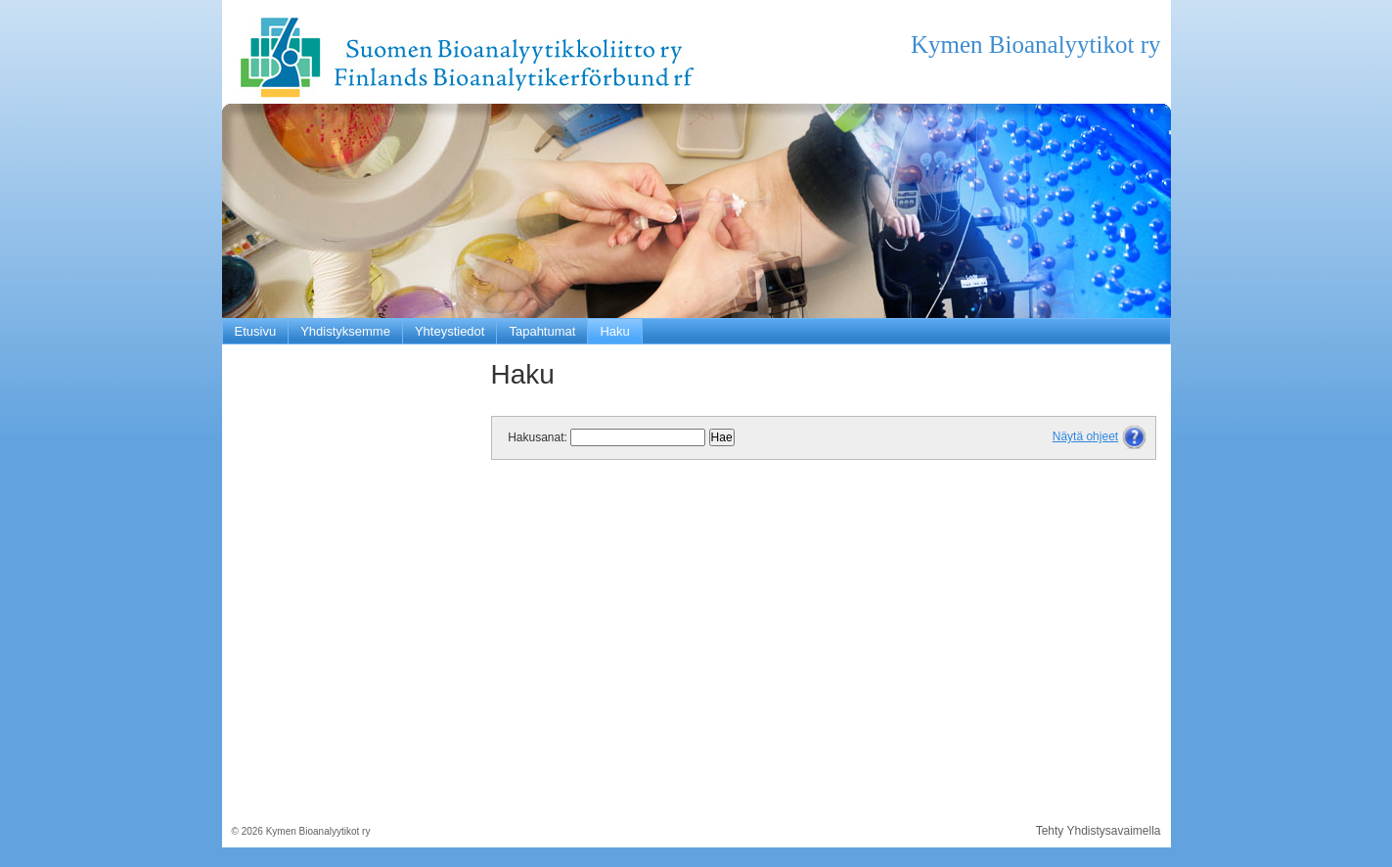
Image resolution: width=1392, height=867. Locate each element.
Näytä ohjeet (1085, 436)
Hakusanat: (537, 437)
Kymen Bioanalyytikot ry (1036, 44)
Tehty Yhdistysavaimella (1098, 831)
